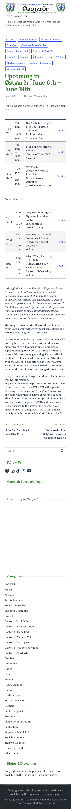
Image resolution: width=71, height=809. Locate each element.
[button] (62, 450)
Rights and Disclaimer (37, 774)
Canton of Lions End (17, 51)
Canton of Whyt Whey (44, 51)
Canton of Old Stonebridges (21, 647)
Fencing (39, 57)
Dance (8, 668)
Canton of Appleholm (17, 621)
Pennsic (9, 705)
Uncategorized (14, 748)
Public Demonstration (18, 721)
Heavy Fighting (56, 57)
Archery (10, 39)
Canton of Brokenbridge (33, 45)
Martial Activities (16, 63)
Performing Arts (14, 711)
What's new (11, 753)
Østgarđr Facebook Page (24, 481)
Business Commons (51, 39)
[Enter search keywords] (35, 450)
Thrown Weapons (15, 742)
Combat (11, 57)
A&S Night (11, 584)
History (9, 689)
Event (8, 674)
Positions (10, 716)
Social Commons (15, 68)
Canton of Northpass (17, 642)
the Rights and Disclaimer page (42, 793)
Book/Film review (15, 605)
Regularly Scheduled (40, 63)
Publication (11, 726)
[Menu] (19, 16)
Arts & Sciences (28, 39)
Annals (9, 589)
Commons (25, 57)
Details (60, 130)
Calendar (11, 45)
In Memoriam (13, 695)
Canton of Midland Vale (18, 637)
